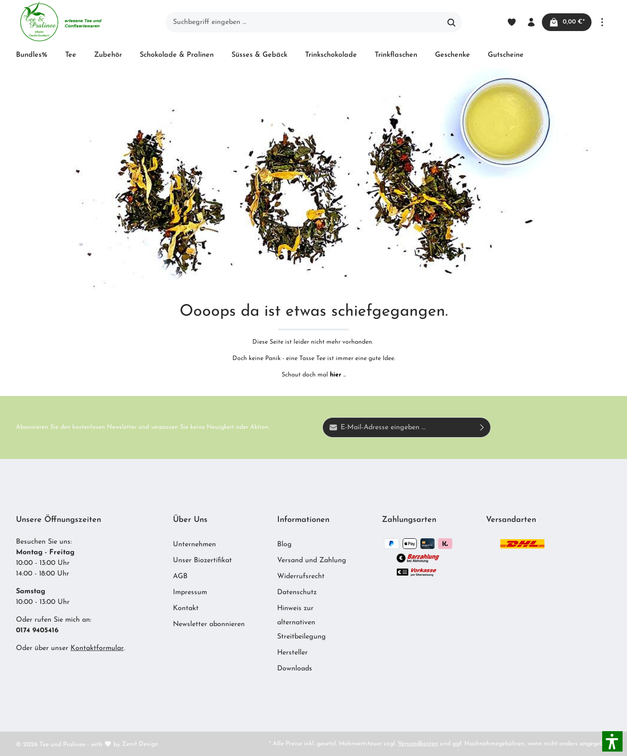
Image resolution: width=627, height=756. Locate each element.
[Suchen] (451, 22)
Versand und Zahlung (311, 560)
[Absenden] (482, 427)
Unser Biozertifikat (202, 560)
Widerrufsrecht (301, 576)
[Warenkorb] (566, 22)
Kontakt (186, 608)
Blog (284, 544)
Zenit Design (140, 744)
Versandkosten (418, 743)
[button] (612, 741)
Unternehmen (194, 544)
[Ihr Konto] (530, 22)
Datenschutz (297, 592)
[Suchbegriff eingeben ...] (303, 22)
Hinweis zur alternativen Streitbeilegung (301, 622)
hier (335, 375)
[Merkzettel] (511, 22)
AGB (180, 576)
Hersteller (292, 652)
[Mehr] (602, 22)
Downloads (294, 668)
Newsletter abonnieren (209, 624)
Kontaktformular (97, 648)
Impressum (190, 592)
